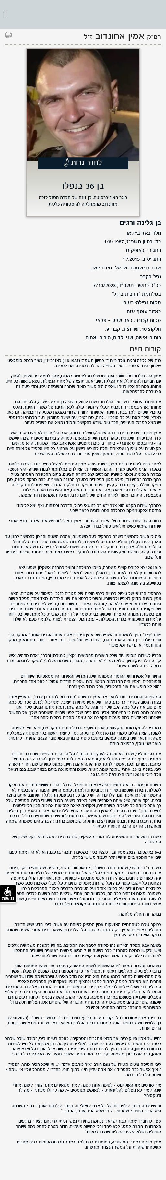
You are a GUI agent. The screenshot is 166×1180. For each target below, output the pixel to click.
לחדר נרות (86, 163)
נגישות (8, 894)
